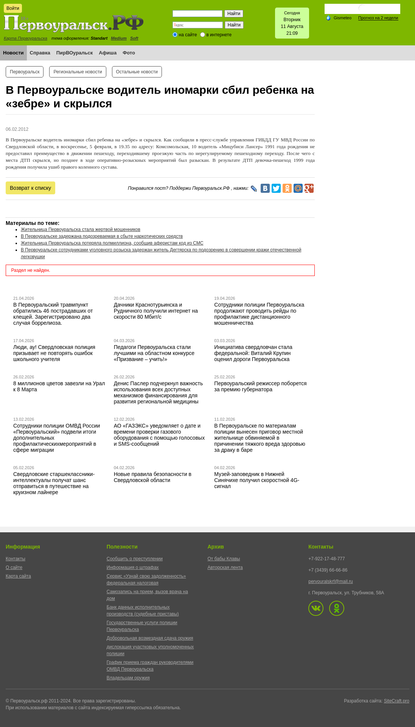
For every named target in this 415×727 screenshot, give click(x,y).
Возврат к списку (30, 188)
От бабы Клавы (224, 558)
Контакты (15, 558)
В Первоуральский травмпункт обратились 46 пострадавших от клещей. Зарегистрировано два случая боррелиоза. (53, 314)
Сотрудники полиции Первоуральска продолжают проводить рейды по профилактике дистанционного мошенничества (259, 314)
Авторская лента (225, 567)
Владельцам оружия (128, 677)
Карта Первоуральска (25, 38)
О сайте (14, 567)
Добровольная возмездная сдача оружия (150, 638)
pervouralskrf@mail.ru (330, 581)
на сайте (188, 34)
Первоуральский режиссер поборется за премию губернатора (260, 386)
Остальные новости (137, 71)
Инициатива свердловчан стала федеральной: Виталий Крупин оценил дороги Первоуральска (253, 353)
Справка (40, 53)
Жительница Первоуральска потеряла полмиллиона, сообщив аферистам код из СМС (112, 243)
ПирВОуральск (74, 53)
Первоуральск (24, 71)
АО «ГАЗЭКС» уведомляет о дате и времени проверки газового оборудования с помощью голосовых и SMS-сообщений (159, 435)
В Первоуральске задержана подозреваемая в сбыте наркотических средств (102, 236)
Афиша (108, 53)
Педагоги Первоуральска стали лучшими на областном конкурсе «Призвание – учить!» (154, 353)
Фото (129, 53)
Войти (12, 8)
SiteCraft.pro (396, 701)
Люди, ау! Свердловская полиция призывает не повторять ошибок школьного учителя (54, 353)
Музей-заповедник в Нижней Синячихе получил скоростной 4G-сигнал (256, 480)
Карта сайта (18, 576)
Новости (13, 53)
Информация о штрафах (133, 567)
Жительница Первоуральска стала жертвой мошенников (80, 229)
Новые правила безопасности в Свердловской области (152, 477)
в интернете (219, 34)
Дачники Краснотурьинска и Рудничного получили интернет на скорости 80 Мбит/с (156, 311)
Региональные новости (77, 71)
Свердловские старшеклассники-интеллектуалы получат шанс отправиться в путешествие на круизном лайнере (54, 483)
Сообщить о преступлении (135, 558)
